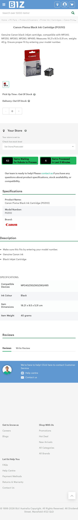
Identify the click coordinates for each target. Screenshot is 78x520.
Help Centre (8, 470)
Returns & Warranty (12, 482)
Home (4, 20)
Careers (6, 430)
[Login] (65, 5)
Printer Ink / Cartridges (50, 20)
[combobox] (39, 13)
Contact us (31, 377)
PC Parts (13, 20)
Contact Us (8, 487)
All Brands (44, 453)
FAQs (5, 464)
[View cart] (72, 5)
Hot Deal (43, 436)
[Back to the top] (72, 495)
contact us (47, 173)
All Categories (46, 447)
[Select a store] (57, 5)
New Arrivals (45, 442)
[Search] (73, 13)
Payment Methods (12, 476)
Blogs (5, 436)
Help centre (31, 372)
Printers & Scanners (29, 20)
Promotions (45, 430)
